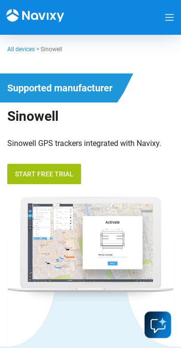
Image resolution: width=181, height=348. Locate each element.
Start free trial (44, 174)
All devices (21, 49)
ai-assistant (157, 324)
